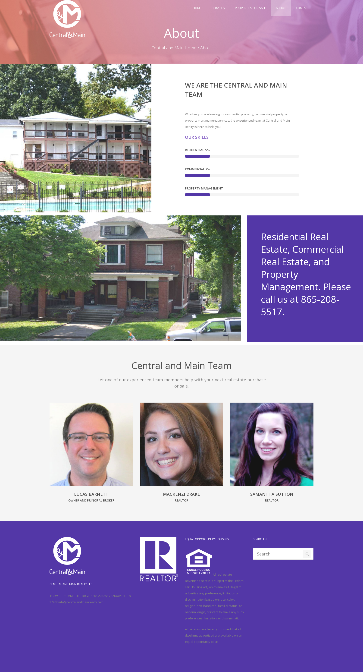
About (281, 8)
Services (218, 8)
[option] (91, 455)
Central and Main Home (173, 47)
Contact (302, 8)
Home (197, 8)
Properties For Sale (250, 8)
